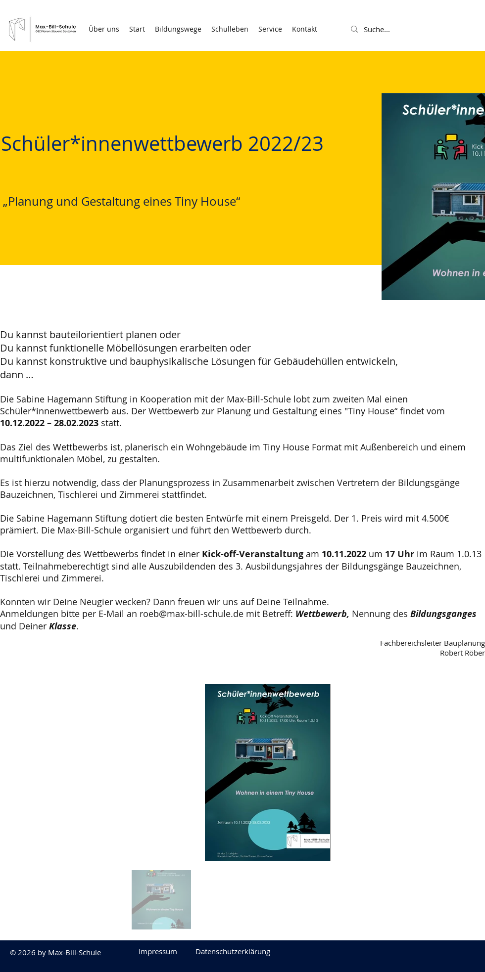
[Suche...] (388, 29)
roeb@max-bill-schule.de (191, 613)
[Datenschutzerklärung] (232, 951)
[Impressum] (158, 951)
